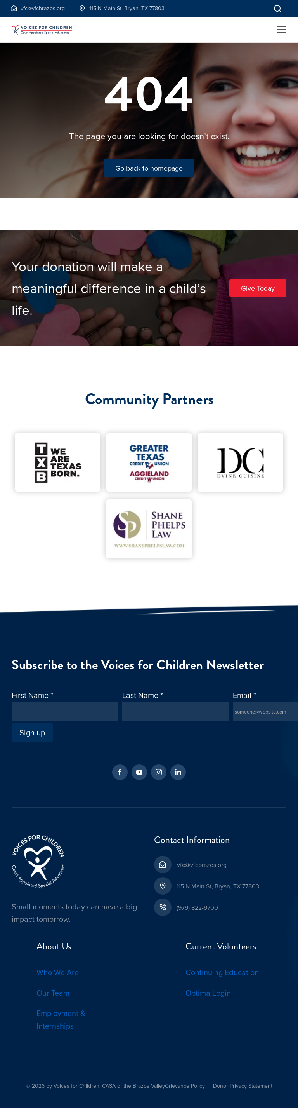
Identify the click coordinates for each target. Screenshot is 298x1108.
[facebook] (120, 772)
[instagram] (158, 772)
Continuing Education (222, 972)
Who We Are (57, 972)
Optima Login (208, 992)
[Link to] (277, 8)
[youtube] (139, 772)
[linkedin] (178, 772)
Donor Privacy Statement (242, 1086)
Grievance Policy (185, 1086)
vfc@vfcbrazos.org (202, 864)
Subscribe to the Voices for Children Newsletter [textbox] (138, 665)
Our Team (52, 992)
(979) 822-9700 (197, 907)
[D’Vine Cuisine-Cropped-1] (240, 437)
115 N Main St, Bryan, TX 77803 (218, 886)
